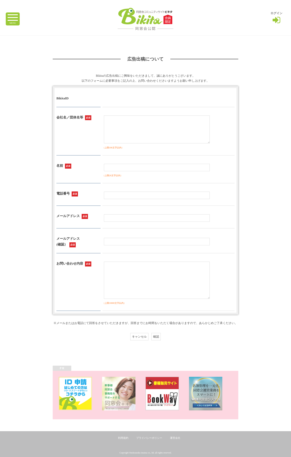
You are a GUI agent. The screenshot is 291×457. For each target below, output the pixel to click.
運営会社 (175, 438)
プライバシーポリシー (149, 438)
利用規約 (123, 438)
